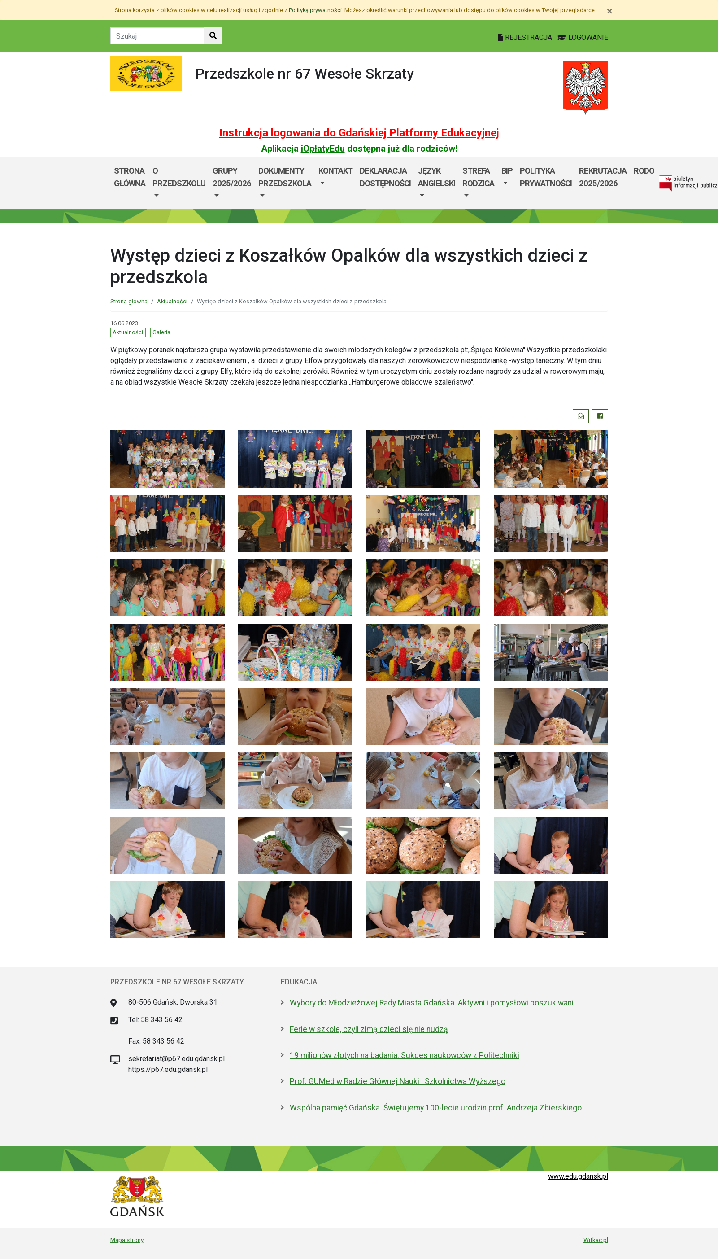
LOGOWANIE (582, 37)
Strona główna (129, 177)
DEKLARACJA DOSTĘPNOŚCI (385, 177)
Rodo (644, 170)
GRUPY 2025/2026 (232, 177)
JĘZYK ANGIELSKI (436, 177)
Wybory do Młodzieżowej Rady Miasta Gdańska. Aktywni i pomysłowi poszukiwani (432, 1002)
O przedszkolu (178, 177)
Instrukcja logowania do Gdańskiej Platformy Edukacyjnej (359, 133)
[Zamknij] (610, 11)
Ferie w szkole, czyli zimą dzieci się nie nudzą (369, 1029)
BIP (507, 170)
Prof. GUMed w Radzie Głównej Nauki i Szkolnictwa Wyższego (397, 1081)
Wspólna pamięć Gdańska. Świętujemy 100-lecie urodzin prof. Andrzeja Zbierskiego (436, 1107)
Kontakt (335, 170)
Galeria (161, 332)
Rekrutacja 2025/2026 (603, 177)
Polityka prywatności (546, 177)
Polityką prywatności (315, 10)
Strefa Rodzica (478, 177)
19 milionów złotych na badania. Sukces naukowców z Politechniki (404, 1055)
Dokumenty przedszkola (284, 177)
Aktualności (172, 301)
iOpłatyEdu (323, 148)
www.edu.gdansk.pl (578, 1176)
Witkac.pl (595, 1239)
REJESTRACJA (526, 37)
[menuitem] (179, 183)
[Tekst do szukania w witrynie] (157, 35)
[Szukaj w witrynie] (213, 35)
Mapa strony (127, 1239)
